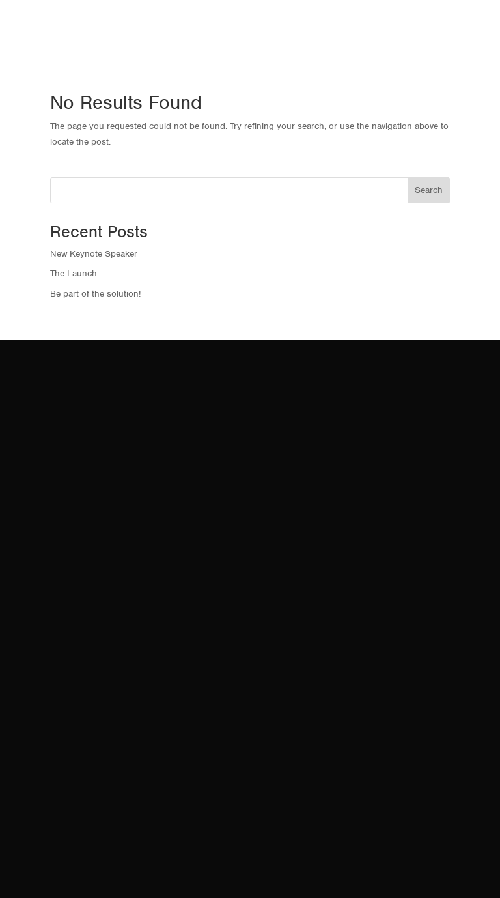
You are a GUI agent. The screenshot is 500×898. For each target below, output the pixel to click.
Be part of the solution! (95, 293)
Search (429, 190)
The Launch (73, 273)
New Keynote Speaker (93, 253)
